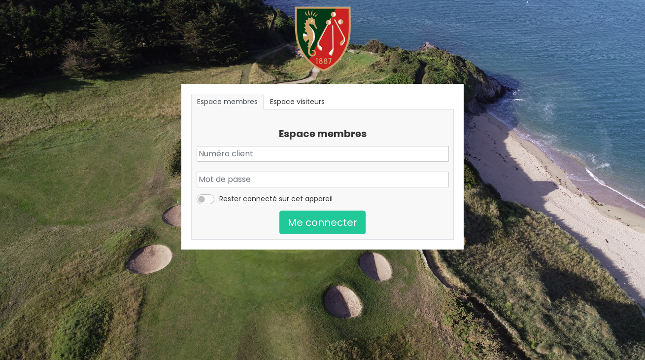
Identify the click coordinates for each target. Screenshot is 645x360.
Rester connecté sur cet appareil (276, 199)
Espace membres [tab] (227, 102)
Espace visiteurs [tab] (297, 102)
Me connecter (322, 222)
